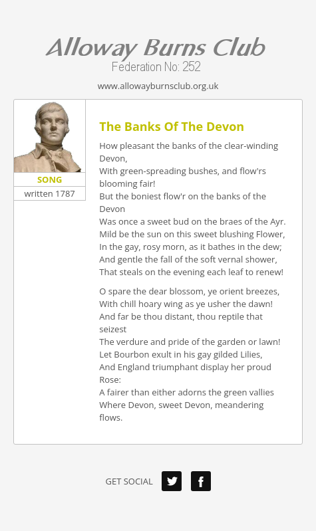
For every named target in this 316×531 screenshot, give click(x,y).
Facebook (201, 481)
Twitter (172, 481)
